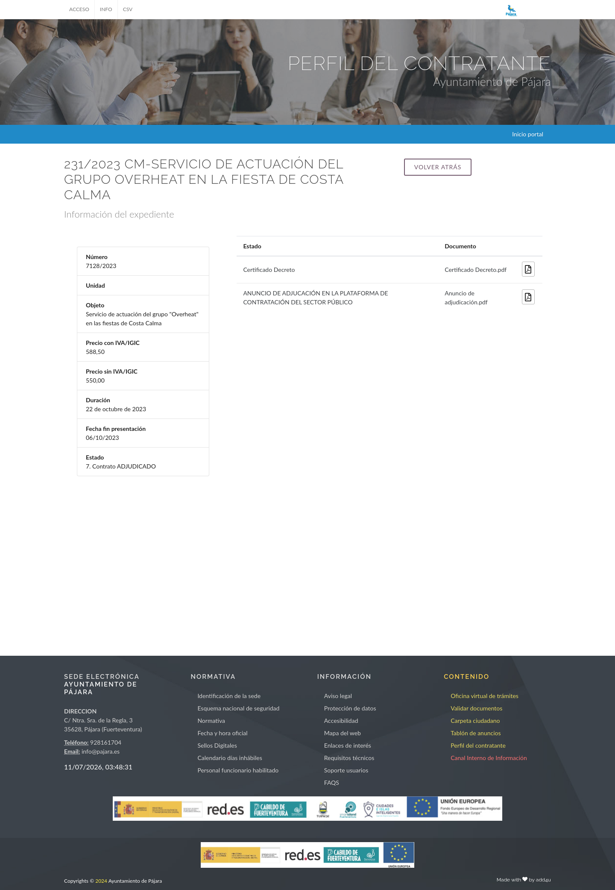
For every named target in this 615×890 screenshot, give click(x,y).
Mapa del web (342, 733)
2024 (101, 881)
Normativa (211, 720)
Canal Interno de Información (489, 757)
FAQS (331, 782)
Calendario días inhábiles (229, 757)
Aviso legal (338, 695)
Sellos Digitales (217, 745)
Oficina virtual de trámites (484, 695)
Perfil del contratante (478, 745)
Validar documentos (476, 708)
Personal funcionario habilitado (237, 770)
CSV (128, 9)
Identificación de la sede (229, 695)
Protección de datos (350, 708)
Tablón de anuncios (476, 733)
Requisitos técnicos (349, 757)
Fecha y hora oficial (222, 733)
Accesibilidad (341, 720)
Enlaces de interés (347, 745)
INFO (106, 9)
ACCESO (79, 9)
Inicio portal (527, 134)
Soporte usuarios (346, 770)
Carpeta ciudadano (475, 720)
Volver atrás (437, 167)
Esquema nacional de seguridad (238, 708)
